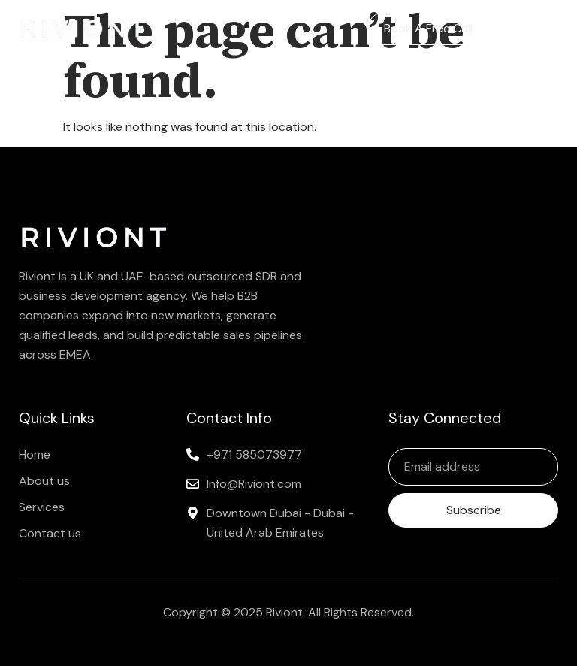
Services (42, 507)
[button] (544, 28)
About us (44, 481)
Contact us (50, 533)
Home (34, 454)
